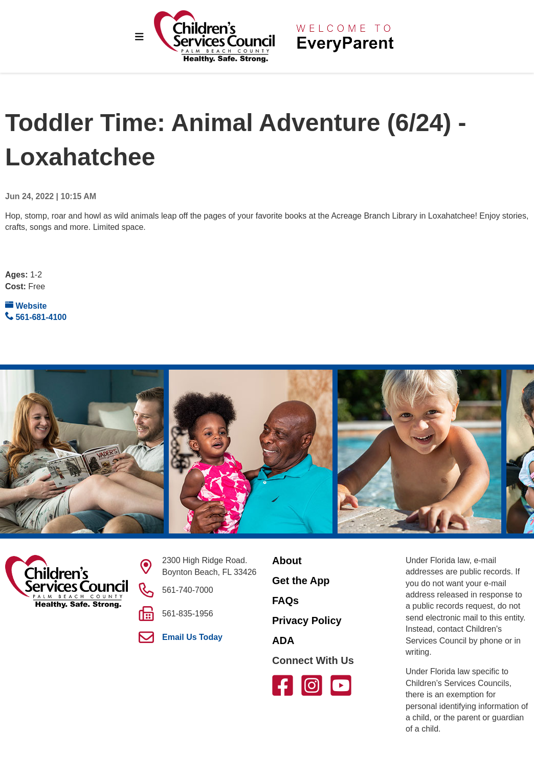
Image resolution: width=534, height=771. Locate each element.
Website (26, 305)
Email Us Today (192, 637)
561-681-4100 (35, 317)
